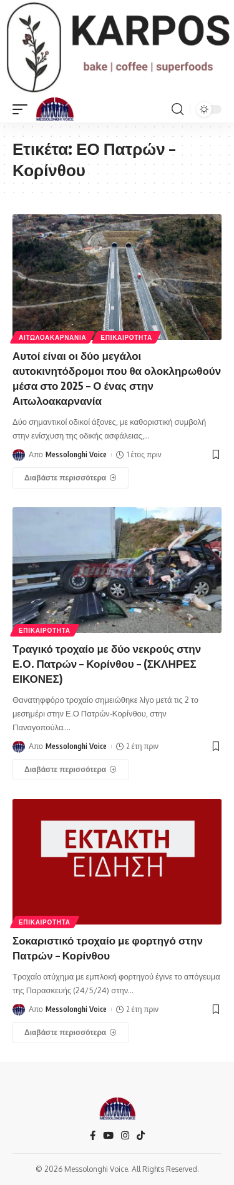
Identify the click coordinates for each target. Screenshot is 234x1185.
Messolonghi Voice (76, 454)
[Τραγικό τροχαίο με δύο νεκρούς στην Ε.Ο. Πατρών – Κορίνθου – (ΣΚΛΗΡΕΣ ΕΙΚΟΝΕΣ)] (70, 769)
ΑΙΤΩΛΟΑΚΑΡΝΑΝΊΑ (52, 337)
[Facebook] (93, 1136)
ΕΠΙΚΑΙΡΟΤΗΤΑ (126, 337)
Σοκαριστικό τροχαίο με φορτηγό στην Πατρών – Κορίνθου (107, 947)
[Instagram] (125, 1136)
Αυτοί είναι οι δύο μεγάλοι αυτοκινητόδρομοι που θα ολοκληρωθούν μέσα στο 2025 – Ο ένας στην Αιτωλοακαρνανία (116, 378)
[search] (177, 109)
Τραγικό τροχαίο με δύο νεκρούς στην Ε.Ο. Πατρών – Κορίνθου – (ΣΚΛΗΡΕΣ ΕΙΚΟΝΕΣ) (106, 663)
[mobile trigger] (23, 109)
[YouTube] (108, 1136)
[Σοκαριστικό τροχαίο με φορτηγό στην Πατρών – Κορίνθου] (70, 1032)
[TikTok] (141, 1136)
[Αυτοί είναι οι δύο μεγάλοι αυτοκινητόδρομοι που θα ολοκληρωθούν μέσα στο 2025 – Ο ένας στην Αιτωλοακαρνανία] (70, 477)
